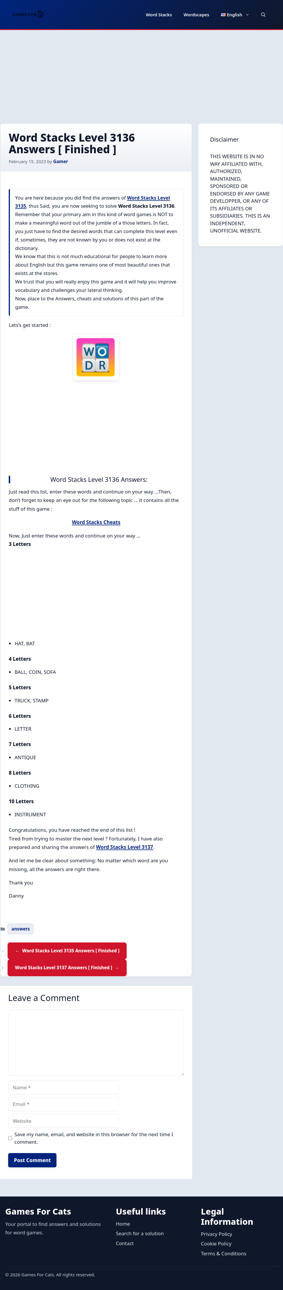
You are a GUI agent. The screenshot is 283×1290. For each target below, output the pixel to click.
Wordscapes (196, 14)
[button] (263, 14)
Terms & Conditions (223, 1253)
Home (123, 1223)
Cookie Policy (216, 1243)
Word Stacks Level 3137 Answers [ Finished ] (63, 967)
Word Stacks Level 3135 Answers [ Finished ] (70, 951)
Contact (125, 1243)
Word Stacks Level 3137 (124, 847)
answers (20, 929)
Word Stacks (159, 14)
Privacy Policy (216, 1234)
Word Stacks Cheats (96, 522)
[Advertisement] (141, 73)
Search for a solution (140, 1233)
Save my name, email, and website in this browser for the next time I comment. (94, 1138)
